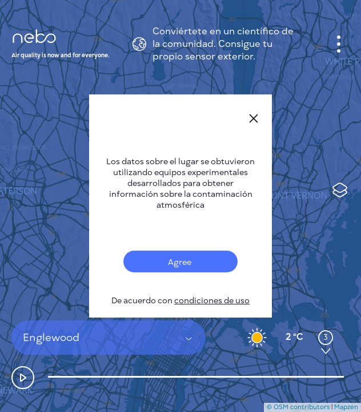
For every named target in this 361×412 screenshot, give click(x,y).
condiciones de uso (212, 300)
